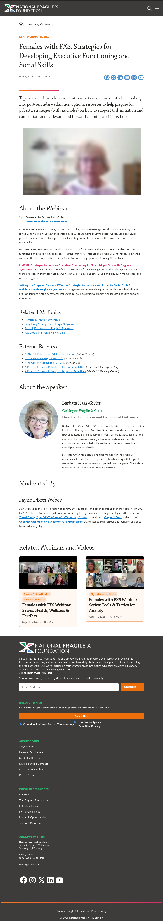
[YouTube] (50, 880)
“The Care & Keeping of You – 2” (43, 362)
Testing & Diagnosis (30, 823)
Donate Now (81, 716)
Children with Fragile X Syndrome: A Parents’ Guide (51, 521)
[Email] (127, 77)
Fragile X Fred (112, 517)
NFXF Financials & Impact (33, 764)
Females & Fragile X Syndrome (42, 320)
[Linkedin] (120, 77)
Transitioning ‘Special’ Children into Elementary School (53, 517)
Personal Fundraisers (31, 752)
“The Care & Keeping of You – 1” (44, 358)
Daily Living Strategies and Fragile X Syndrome (51, 324)
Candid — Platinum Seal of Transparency (48, 724)
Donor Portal (26, 775)
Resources (27, 24)
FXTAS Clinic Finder (30, 811)
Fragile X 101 (26, 794)
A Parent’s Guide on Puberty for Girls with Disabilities (55, 367)
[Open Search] (152, 8)
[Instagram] (134, 77)
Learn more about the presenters (46, 221)
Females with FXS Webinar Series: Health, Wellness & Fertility (46, 610)
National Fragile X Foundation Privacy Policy (82, 913)
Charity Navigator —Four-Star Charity (91, 724)
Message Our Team (30, 864)
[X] (113, 77)
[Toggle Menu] (157, 8)
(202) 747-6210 (26, 854)
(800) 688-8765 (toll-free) (32, 857)
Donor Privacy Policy (31, 769)
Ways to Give (26, 746)
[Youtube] (141, 77)
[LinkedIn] (41, 880)
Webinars (41, 24)
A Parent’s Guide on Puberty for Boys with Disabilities (55, 371)
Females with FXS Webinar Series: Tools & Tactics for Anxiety (113, 605)
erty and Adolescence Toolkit (58, 354)
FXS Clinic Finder (28, 806)
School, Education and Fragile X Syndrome (49, 328)
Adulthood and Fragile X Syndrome (45, 332)
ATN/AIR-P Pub (33, 354)
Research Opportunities (32, 817)
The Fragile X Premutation (34, 800)
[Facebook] (107, 77)
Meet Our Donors (29, 758)
